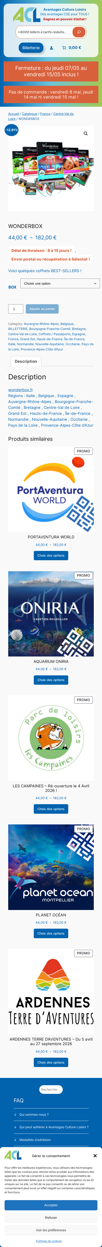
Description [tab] (26, 361)
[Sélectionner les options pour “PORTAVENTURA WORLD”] (51, 555)
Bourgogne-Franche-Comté (49, 329)
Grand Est (27, 339)
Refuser (51, 1217)
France (45, 114)
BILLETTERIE (17, 329)
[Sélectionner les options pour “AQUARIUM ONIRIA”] (51, 680)
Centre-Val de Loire (22, 334)
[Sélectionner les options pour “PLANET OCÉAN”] (51, 933)
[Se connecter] (51, 47)
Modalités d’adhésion (35, 1140)
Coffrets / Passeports (54, 334)
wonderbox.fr (20, 390)
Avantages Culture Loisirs (64, 10)
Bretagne (79, 329)
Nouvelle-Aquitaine (49, 344)
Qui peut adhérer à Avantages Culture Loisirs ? (54, 1127)
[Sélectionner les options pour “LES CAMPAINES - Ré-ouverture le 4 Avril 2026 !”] (51, 809)
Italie (11, 344)
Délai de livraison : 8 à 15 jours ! (41, 250)
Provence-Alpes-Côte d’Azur (42, 349)
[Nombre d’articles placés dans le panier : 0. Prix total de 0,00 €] (71, 48)
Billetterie (31, 48)
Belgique (66, 324)
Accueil (13, 114)
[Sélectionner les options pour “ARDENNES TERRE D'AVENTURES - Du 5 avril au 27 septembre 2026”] (51, 1062)
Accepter (51, 1205)
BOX (12, 287)
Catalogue (29, 114)
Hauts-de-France (49, 339)
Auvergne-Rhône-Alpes (41, 324)
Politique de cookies (49, 1241)
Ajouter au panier (42, 309)
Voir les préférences (51, 1230)
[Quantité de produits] (15, 309)
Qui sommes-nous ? (34, 1114)
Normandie (25, 344)
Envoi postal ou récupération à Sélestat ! (50, 259)
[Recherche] (79, 32)
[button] (95, 1155)
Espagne (78, 334)
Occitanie (72, 344)
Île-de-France (74, 339)
